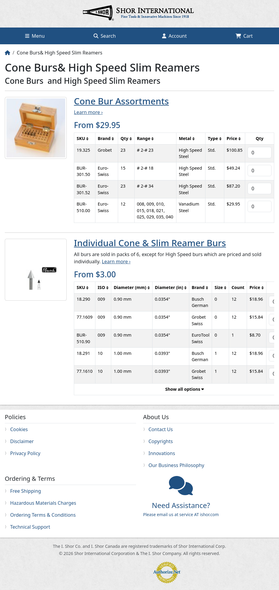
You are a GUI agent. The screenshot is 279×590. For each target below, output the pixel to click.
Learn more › (88, 112)
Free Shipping (25, 491)
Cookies (19, 429)
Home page (139, 14)
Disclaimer (22, 441)
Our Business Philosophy (176, 465)
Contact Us (161, 429)
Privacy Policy (25, 453)
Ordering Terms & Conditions (43, 515)
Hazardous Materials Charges (43, 503)
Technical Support (30, 527)
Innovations (162, 453)
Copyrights (161, 441)
